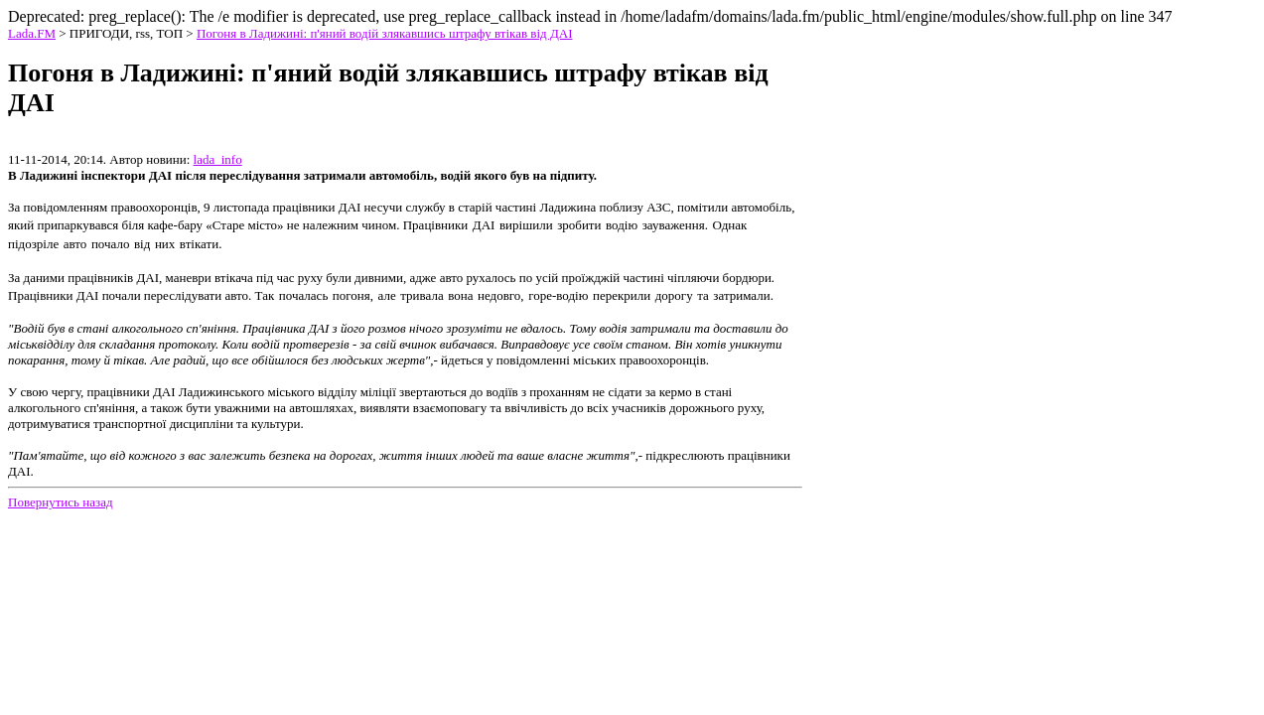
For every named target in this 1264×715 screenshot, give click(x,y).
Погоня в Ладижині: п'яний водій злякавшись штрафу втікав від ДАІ (385, 33)
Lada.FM (32, 33)
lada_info (218, 159)
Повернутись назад (60, 502)
